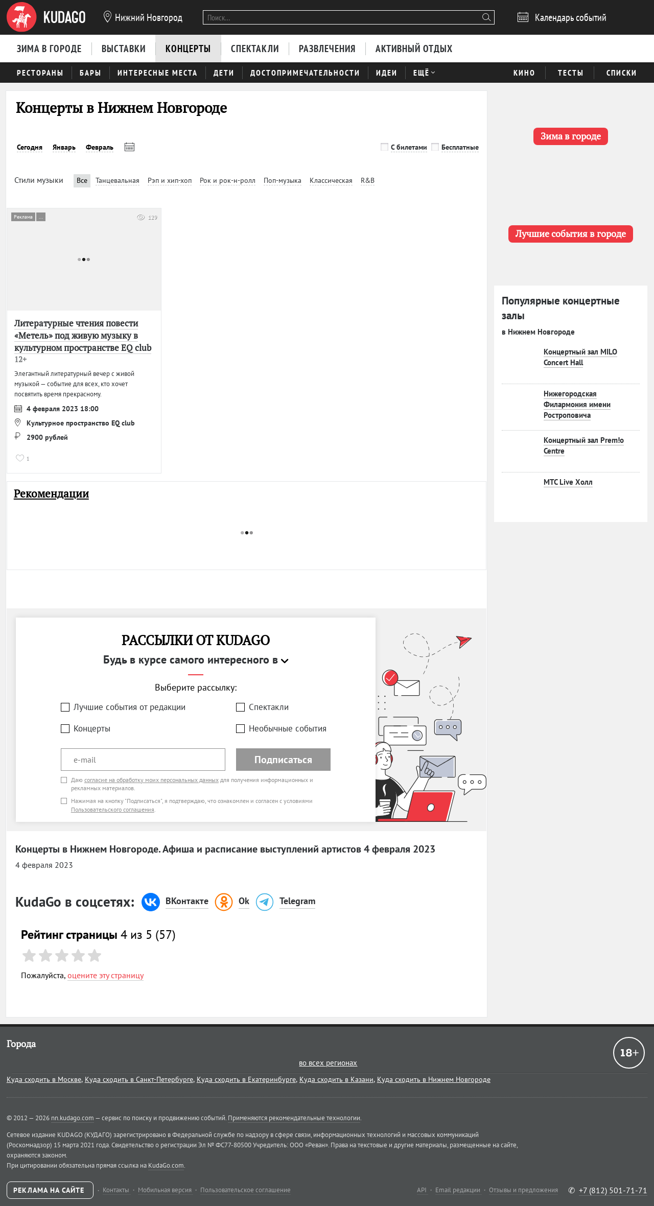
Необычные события (287, 728)
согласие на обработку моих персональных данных (151, 780)
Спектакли (269, 707)
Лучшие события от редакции (129, 707)
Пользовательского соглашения (112, 809)
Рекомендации (51, 494)
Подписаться (283, 759)
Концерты (92, 728)
